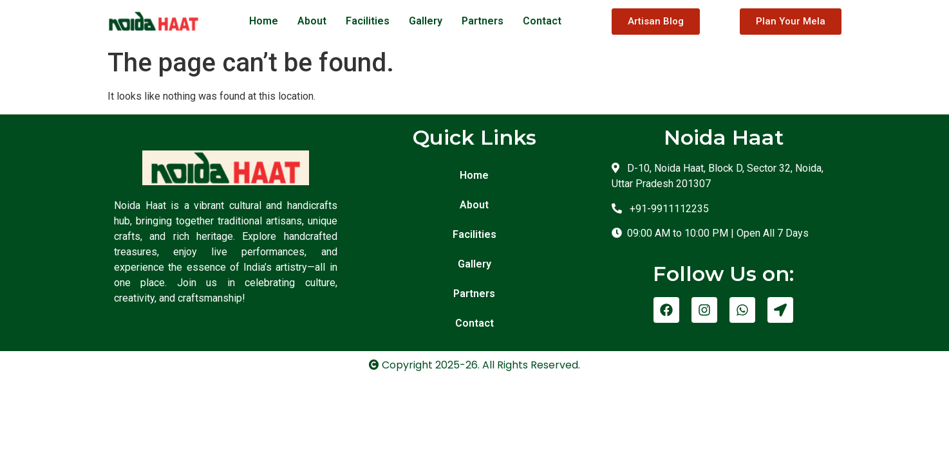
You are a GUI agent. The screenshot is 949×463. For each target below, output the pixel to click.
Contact (542, 21)
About (311, 21)
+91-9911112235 (667, 209)
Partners (482, 21)
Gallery (425, 21)
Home (263, 21)
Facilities (368, 21)
